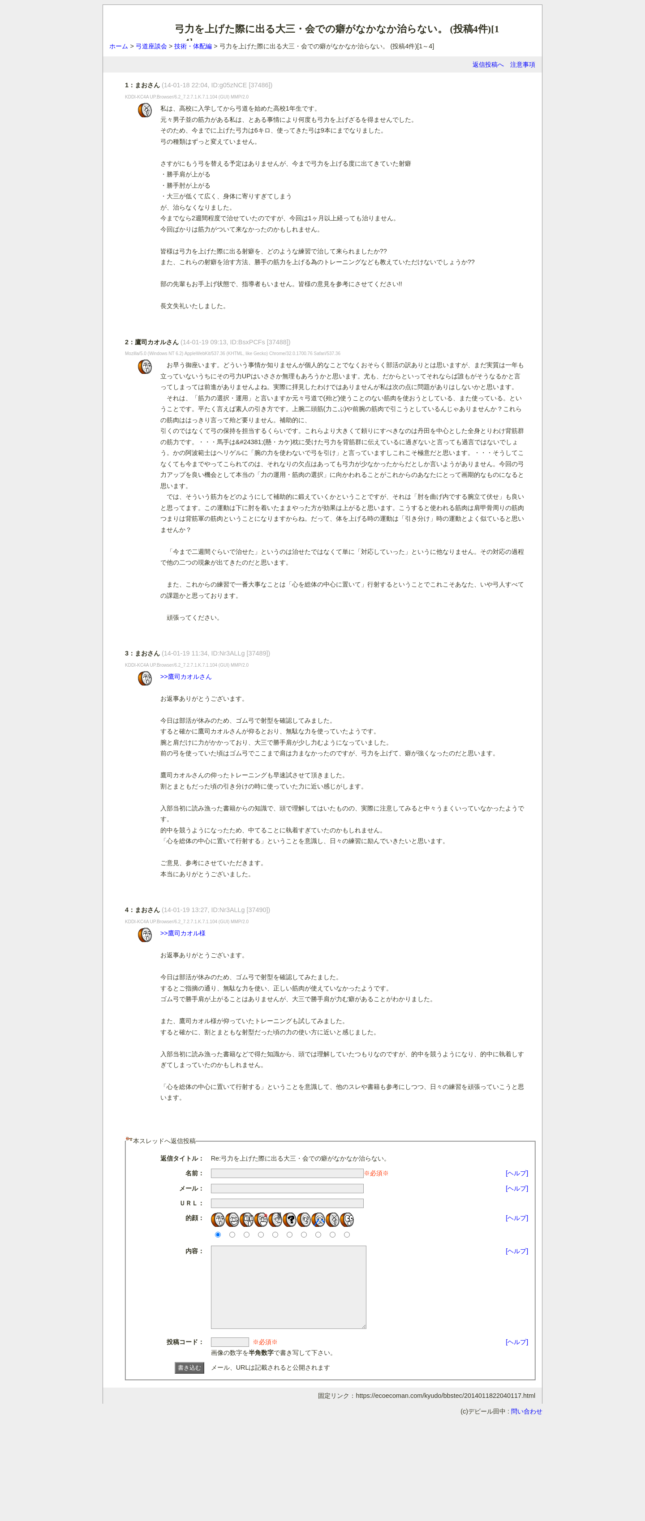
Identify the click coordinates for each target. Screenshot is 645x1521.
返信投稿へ (488, 64)
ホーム (118, 46)
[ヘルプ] (517, 1173)
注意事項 (522, 64)
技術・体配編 (193, 46)
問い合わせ (526, 1427)
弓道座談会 (151, 46)
